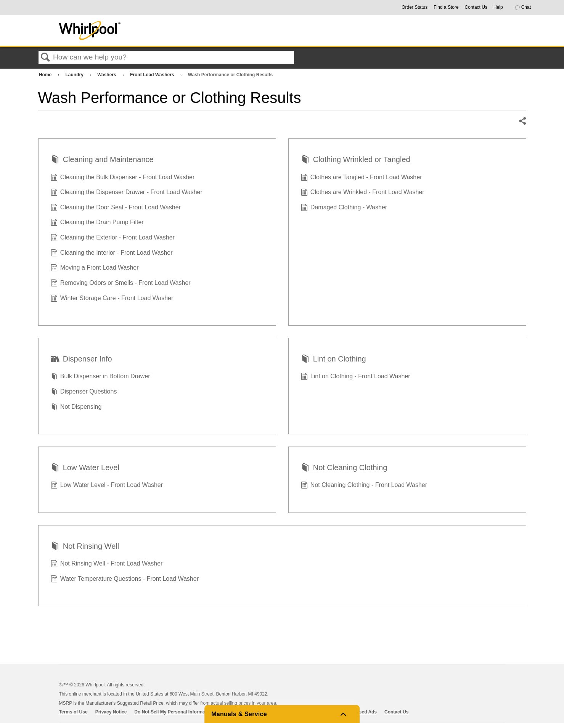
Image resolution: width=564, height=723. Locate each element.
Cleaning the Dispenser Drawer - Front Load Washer (126, 193)
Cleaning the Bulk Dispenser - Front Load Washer (123, 178)
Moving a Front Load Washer (95, 268)
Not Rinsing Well (85, 547)
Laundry (75, 74)
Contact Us (476, 7)
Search (45, 57)
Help (498, 7)
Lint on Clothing (333, 359)
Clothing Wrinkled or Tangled (355, 160)
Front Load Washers (152, 74)
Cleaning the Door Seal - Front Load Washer (116, 208)
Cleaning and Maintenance (102, 160)
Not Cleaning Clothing (344, 468)
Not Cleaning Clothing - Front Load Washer (364, 485)
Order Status (414, 7)
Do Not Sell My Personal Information (173, 712)
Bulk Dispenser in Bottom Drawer (100, 377)
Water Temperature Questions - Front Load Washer (125, 579)
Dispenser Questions (84, 392)
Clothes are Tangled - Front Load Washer (361, 178)
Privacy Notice (111, 712)
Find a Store (446, 7)
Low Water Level (85, 468)
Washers (107, 74)
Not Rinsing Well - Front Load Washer (107, 564)
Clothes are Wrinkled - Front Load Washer (362, 193)
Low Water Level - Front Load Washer (107, 485)
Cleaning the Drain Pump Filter (97, 223)
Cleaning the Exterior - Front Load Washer (113, 238)
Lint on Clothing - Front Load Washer (355, 377)
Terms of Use (73, 712)
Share (522, 121)
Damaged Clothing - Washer (344, 208)
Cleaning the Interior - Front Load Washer (112, 253)
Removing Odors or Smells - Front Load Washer (121, 283)
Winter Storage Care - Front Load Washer (112, 299)
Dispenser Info (81, 359)
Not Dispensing (76, 407)
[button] (526, 8)
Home (46, 74)
